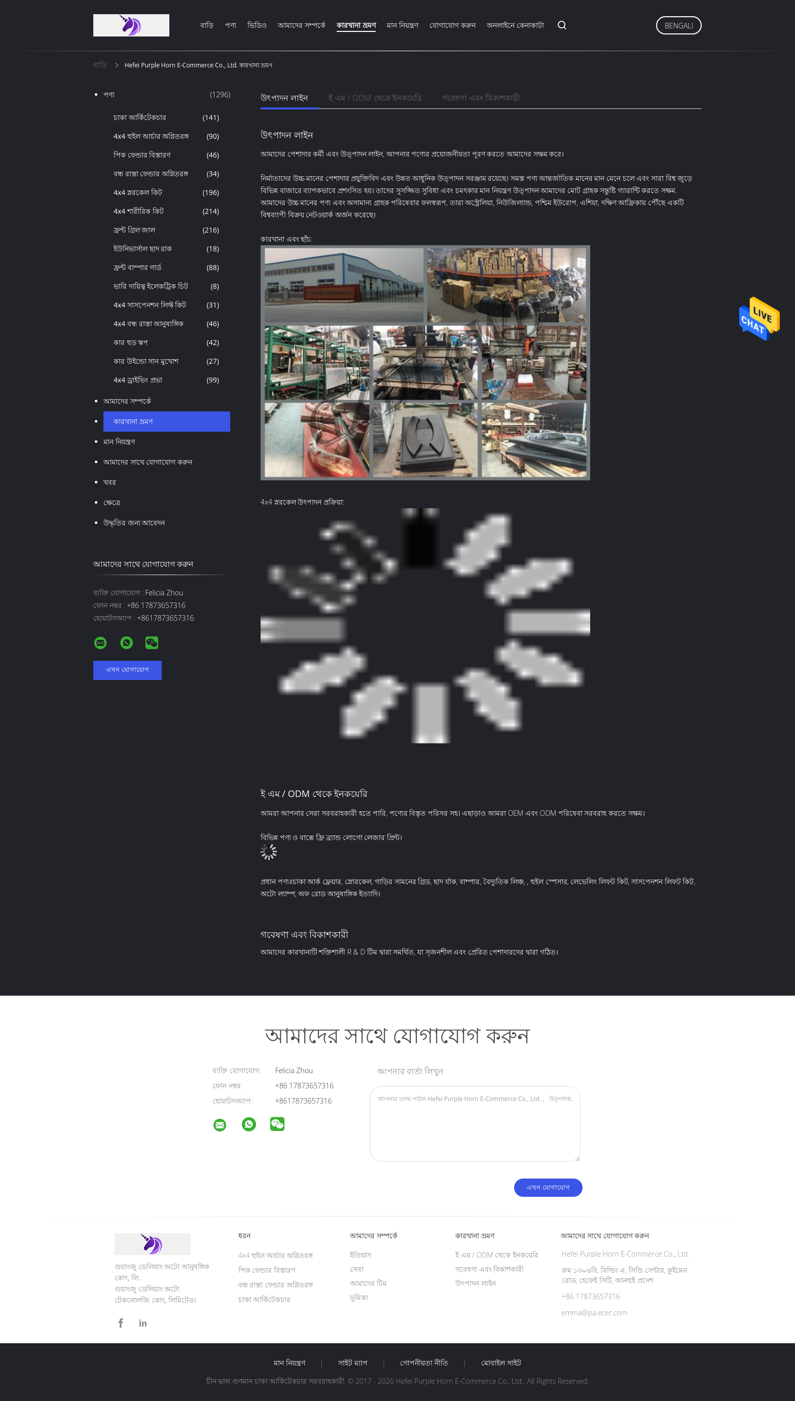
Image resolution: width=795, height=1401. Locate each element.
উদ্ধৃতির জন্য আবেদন (134, 522)
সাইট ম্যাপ (353, 1363)
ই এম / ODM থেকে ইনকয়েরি (375, 97)
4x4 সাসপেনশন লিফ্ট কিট (166, 305)
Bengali (679, 25)
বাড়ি (206, 25)
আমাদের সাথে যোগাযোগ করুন (147, 462)
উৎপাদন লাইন (284, 97)
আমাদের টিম (368, 1283)
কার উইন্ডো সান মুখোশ (166, 361)
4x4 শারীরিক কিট (166, 211)
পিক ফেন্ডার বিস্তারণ (166, 155)
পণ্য (230, 25)
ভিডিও (257, 25)
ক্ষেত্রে (111, 502)
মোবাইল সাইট (501, 1363)
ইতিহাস (360, 1255)
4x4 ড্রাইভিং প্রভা (166, 380)
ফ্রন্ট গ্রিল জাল (166, 230)
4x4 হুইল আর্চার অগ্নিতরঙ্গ (166, 136)
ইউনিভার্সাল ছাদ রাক (166, 249)
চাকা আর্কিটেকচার (166, 117)
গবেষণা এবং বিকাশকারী (481, 97)
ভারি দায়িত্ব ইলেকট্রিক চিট (166, 286)
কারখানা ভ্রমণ (356, 25)
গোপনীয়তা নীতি (424, 1363)
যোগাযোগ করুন (452, 25)
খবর (109, 482)
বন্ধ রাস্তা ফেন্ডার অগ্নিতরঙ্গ (166, 174)
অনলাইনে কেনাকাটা (515, 25)
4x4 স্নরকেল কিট (166, 192)
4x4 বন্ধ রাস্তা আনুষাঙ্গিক (166, 324)
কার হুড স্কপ (166, 342)
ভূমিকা (359, 1297)
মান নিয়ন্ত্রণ (402, 25)
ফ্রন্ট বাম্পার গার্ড (166, 267)
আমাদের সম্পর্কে (302, 25)
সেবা (357, 1269)
